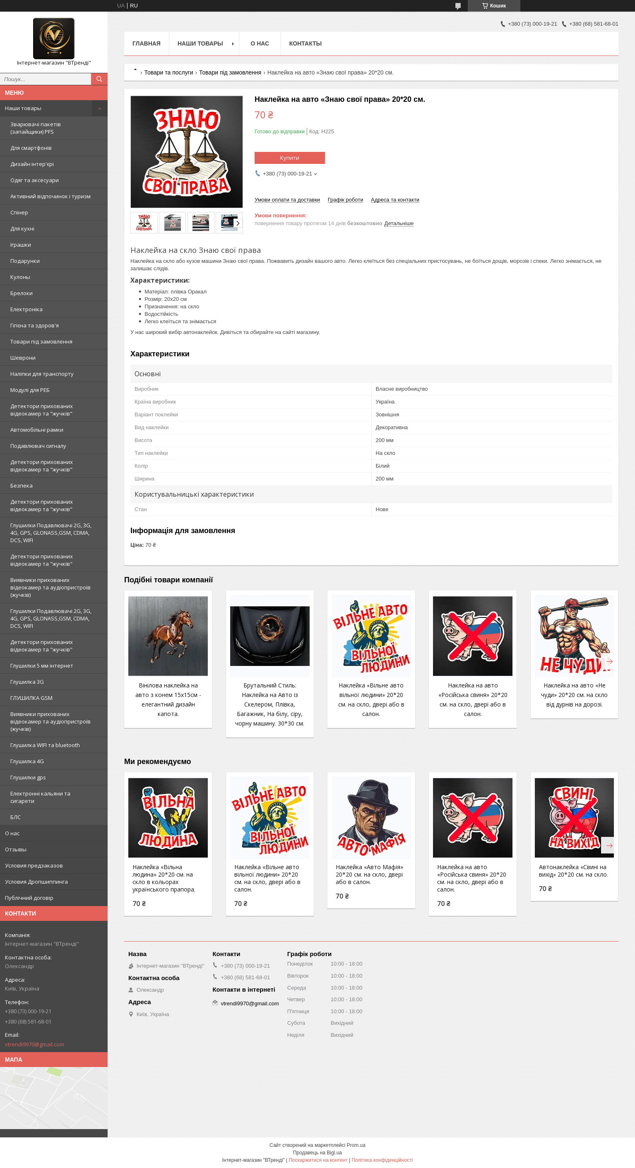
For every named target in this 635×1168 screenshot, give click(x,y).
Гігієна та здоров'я (34, 325)
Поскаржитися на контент (318, 1160)
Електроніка (26, 309)
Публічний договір (29, 897)
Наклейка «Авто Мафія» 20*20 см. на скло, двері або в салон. (369, 874)
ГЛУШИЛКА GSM (31, 698)
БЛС (15, 817)
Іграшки (20, 244)
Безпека (21, 485)
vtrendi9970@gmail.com (34, 1044)
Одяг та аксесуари (34, 180)
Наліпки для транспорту (42, 373)
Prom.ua (356, 1145)
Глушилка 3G (27, 681)
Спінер (19, 212)
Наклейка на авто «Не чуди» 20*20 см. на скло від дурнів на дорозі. (574, 694)
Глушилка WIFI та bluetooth (45, 745)
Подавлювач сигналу (38, 445)
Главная (146, 43)
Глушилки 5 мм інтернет (41, 665)
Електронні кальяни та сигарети (40, 797)
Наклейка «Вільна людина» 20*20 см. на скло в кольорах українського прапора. (163, 878)
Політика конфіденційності (382, 1160)
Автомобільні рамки (36, 429)
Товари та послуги (168, 72)
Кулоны (20, 277)
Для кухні (22, 228)
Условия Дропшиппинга (36, 881)
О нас (12, 833)
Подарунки (25, 260)
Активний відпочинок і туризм (50, 196)
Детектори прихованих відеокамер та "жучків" (41, 409)
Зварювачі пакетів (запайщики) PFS (35, 127)
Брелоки (21, 293)
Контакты (305, 43)
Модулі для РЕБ (30, 390)
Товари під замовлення (41, 341)
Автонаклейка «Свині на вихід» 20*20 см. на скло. (573, 870)
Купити (289, 157)
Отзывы (15, 849)
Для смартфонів (31, 147)
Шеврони (23, 357)
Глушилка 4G (27, 761)
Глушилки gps (28, 777)
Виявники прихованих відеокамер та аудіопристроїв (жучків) (50, 587)
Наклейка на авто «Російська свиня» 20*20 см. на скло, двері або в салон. (471, 878)
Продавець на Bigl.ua (317, 1153)
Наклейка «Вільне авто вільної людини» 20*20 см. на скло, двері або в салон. (267, 878)
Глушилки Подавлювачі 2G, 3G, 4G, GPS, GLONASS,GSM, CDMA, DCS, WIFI (50, 533)
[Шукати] (99, 79)
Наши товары (23, 108)
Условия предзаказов (34, 865)
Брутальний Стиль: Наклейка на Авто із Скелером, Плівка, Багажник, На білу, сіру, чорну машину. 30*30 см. (269, 704)
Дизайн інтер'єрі (32, 164)
